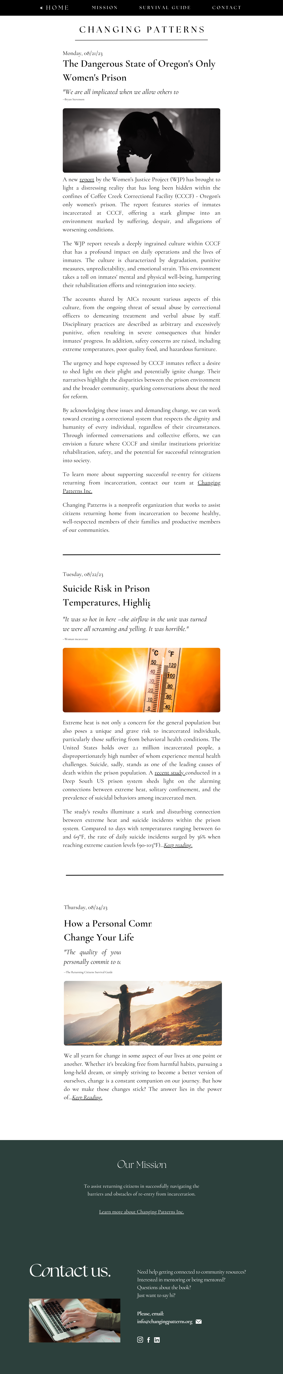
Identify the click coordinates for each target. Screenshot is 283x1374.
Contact (227, 8)
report (86, 179)
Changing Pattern (139, 30)
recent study (170, 772)
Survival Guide (165, 8)
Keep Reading (86, 1097)
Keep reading (177, 845)
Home (58, 8)
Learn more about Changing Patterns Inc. (141, 1221)
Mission (105, 8)
